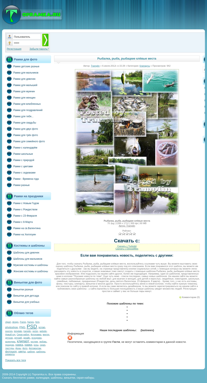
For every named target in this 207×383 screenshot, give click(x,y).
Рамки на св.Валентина (23, 228)
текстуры (9, 348)
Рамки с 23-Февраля (21, 215)
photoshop (11, 327)
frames (30, 322)
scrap (41, 327)
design (15, 322)
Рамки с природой (19, 160)
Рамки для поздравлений (23, 110)
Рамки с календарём (21, 147)
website (43, 331)
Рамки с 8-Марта (19, 222)
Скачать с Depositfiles (126, 248)
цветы (22, 351)
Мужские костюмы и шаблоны (26, 265)
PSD (32, 326)
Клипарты (145, 66)
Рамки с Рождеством (21, 209)
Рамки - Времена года (22, 179)
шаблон (31, 352)
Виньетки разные (19, 289)
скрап (42, 345)
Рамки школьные (19, 154)
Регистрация (14, 48)
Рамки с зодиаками (20, 172)
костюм (34, 342)
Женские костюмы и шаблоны (26, 271)
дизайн (26, 338)
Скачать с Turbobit (127, 246)
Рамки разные (17, 185)
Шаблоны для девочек (22, 252)
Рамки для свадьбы (20, 122)
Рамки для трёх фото (21, 135)
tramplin (27, 331)
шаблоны (40, 352)
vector (35, 331)
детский (18, 338)
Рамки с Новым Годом (22, 203)
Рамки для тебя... (19, 116)
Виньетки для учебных (22, 302)
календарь (10, 342)
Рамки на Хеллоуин (20, 234)
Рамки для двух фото (21, 129)
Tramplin (95, 66)
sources (8, 331)
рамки (28, 344)
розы (36, 345)
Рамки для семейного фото (25, 141)
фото (24, 348)
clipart (8, 322)
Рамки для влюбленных (23, 104)
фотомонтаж (35, 348)
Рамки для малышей (21, 85)
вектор (46, 334)
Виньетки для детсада (22, 295)
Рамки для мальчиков (21, 72)
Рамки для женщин (20, 97)
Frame (23, 322)
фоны (18, 348)
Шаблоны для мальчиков (23, 259)
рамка (19, 344)
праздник (9, 345)
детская (9, 338)
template (18, 331)
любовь (43, 342)
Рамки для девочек (20, 79)
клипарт (23, 341)
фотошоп (11, 351)
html (37, 322)
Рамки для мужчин (20, 91)
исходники (37, 338)
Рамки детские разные (22, 66)
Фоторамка (36, 334)
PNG (22, 327)
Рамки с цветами (19, 166)
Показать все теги (15, 360)
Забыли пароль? (39, 48)
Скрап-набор (23, 334)
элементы (10, 354)
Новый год (10, 334)
